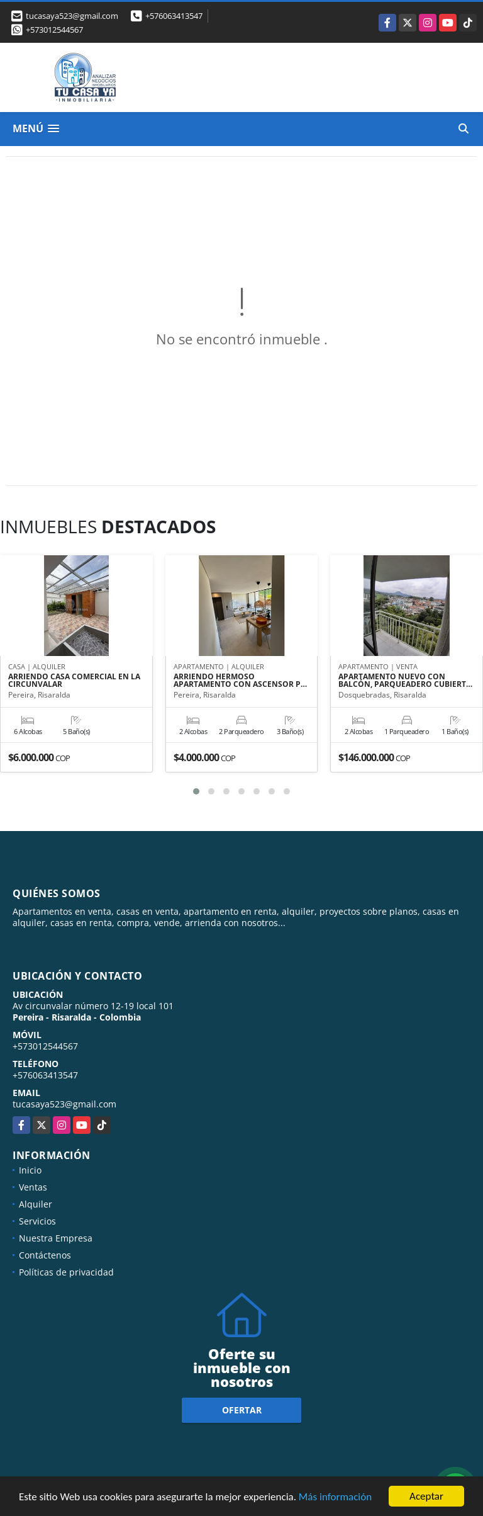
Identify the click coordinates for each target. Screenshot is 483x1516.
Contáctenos (45, 1255)
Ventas (33, 1187)
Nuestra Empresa (55, 1238)
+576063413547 (174, 15)
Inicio (30, 1170)
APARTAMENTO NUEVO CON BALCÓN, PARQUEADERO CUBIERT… (405, 680)
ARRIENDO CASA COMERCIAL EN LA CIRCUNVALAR (74, 680)
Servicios (37, 1221)
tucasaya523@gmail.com (64, 1104)
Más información (335, 1497)
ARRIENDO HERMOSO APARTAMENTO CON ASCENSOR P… (240, 680)
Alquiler (35, 1204)
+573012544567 (54, 29)
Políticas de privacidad (66, 1272)
